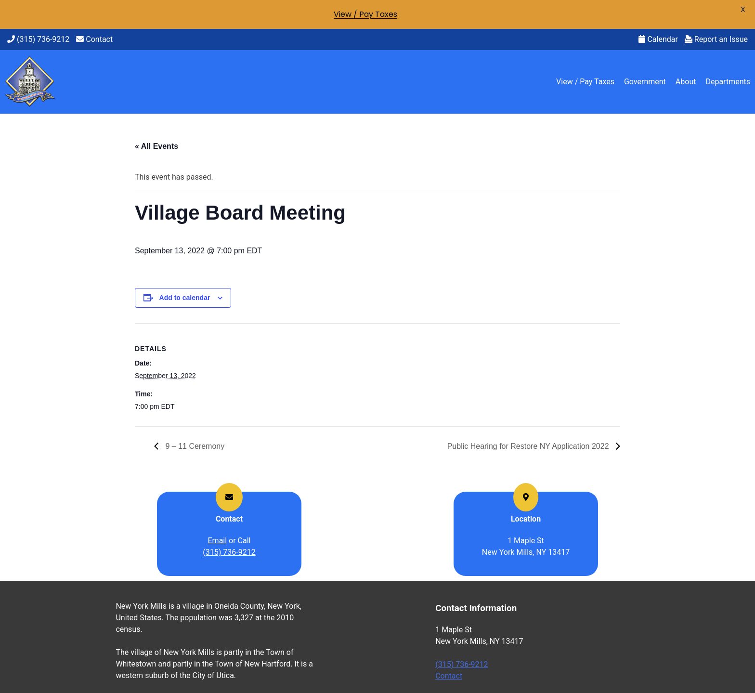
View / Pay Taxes (585, 81)
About (686, 81)
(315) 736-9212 (38, 39)
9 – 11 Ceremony (193, 446)
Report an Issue (716, 39)
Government (645, 81)
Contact (94, 39)
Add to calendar (184, 297)
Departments (727, 81)
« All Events (156, 146)
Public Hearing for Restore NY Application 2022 (529, 446)
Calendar (657, 39)
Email (217, 540)
